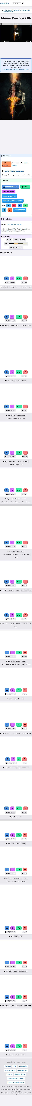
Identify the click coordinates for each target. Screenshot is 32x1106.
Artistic (7, 733)
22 (18, 452)
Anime (17, 287)
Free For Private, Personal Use (14, 171)
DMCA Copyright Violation (16, 1078)
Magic (22, 229)
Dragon (10, 229)
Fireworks (10, 231)
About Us (8, 1066)
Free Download (10, 187)
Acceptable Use (22, 1070)
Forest (23, 733)
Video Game (12, 461)
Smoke (27, 229)
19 (18, 406)
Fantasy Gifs (17, 10)
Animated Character (25, 325)
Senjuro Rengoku (15, 499)
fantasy (13, 224)
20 (18, 542)
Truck (23, 231)
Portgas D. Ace (9, 590)
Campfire (17, 231)
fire (8, 224)
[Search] (22, 3)
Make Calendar (9, 196)
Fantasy (17, 380)
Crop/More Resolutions (12, 201)
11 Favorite (8, 191)
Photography (16, 698)
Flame (12, 325)
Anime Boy (25, 767)
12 (18, 490)
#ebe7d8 (25, 243)
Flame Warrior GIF (9, 12)
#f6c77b (16, 243)
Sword (28, 502)
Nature (29, 733)
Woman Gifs (26, 10)
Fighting (28, 664)
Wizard (4, 231)
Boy (19, 767)
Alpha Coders (4, 3)
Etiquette (9, 1074)
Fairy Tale (16, 229)
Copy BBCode (20, 210)
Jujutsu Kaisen (21, 415)
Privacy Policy (22, 1066)
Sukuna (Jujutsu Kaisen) (14, 418)
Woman (23, 380)
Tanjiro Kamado (15, 661)
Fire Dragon (19, 1005)
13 (18, 615)
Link (14, 551)
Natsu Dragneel (10, 623)
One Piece (24, 287)
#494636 (20, 243)
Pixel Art (25, 461)
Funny (7, 325)
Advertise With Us (19, 1074)
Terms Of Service (10, 1070)
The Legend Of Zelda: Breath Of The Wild (13, 554)
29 (18, 317)
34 (18, 372)
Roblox (19, 461)
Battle (16, 627)
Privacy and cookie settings (16, 1082)
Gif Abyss (8, 10)
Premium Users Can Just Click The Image (16, 69)
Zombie (23, 1054)
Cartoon (16, 557)
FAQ (14, 1066)
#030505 (11, 243)
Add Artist (5, 164)
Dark (17, 1054)
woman (19, 224)
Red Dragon (27, 1005)
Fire (17, 325)
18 (18, 581)
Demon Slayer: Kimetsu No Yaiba (11, 502)
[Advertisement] (14, 137)
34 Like (25, 187)
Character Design (14, 464)
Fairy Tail (24, 623)
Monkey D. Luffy (9, 287)
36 (18, 278)
